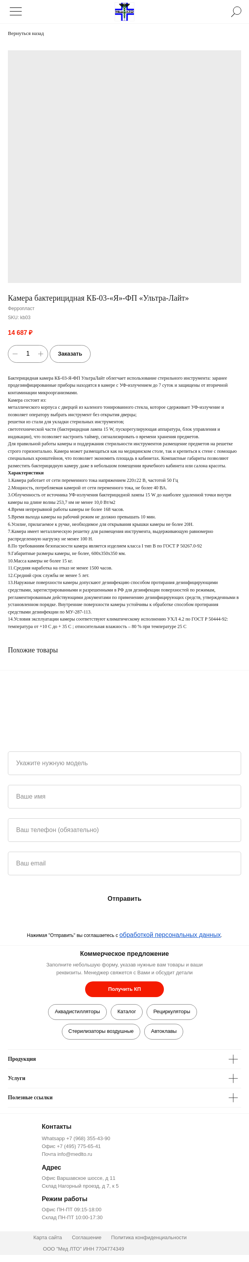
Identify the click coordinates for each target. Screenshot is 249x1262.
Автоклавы (164, 1031)
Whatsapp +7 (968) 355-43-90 (76, 1138)
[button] (124, 989)
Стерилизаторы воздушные (101, 1031)
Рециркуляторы (171, 1011)
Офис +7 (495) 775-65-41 (71, 1146)
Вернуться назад (26, 33)
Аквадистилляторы (77, 1011)
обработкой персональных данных (170, 934)
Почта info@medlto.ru (67, 1154)
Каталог (126, 1011)
